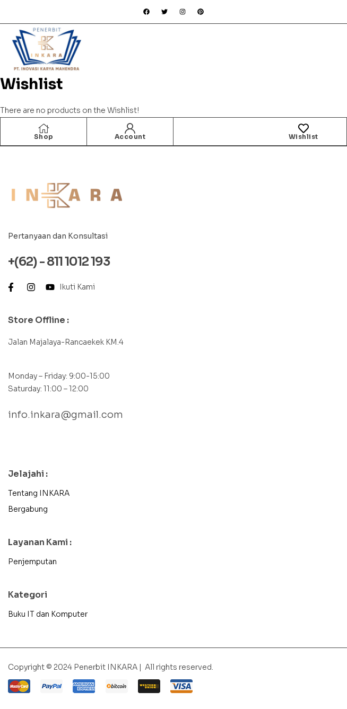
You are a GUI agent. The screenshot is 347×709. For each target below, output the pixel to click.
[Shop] (43, 128)
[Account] (130, 128)
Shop (44, 137)
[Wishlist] (303, 128)
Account (130, 137)
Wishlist (303, 137)
